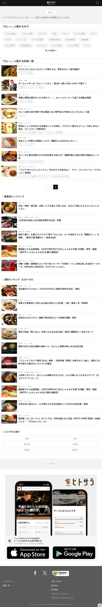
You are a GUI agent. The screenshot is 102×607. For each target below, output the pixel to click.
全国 (27, 438)
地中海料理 (70, 39)
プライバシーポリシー (60, 593)
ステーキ (42, 33)
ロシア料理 (10, 45)
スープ (87, 45)
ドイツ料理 (57, 45)
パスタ (8, 39)
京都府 (27, 449)
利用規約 (54, 589)
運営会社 (54, 585)
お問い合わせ (56, 581)
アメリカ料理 (37, 39)
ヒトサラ (51, 463)
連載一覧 (6, 585)
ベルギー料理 (73, 45)
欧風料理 (84, 39)
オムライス (42, 45)
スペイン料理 (80, 33)
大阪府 (75, 444)
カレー (65, 33)
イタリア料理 (27, 33)
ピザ (93, 33)
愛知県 (75, 449)
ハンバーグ (21, 39)
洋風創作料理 (54, 39)
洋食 (54, 33)
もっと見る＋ (51, 50)
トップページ (8, 581)
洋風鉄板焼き (26, 45)
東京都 (27, 444)
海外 (75, 438)
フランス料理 (10, 33)
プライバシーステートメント (62, 598)
